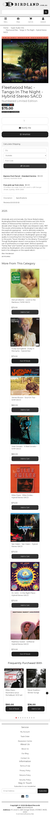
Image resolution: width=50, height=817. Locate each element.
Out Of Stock (25, 361)
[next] (47, 693)
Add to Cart (25, 312)
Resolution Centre (25, 741)
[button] (21, 670)
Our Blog (25, 754)
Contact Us (25, 758)
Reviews (11, 203)
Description (7, 198)
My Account (25, 732)
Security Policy (25, 780)
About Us (25, 749)
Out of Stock (14, 709)
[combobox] (23, 12)
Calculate (25, 166)
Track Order (25, 736)
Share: (7, 105)
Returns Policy (25, 775)
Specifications (21, 198)
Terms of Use (25, 766)
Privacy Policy (25, 771)
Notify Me (25, 128)
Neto (32, 814)
